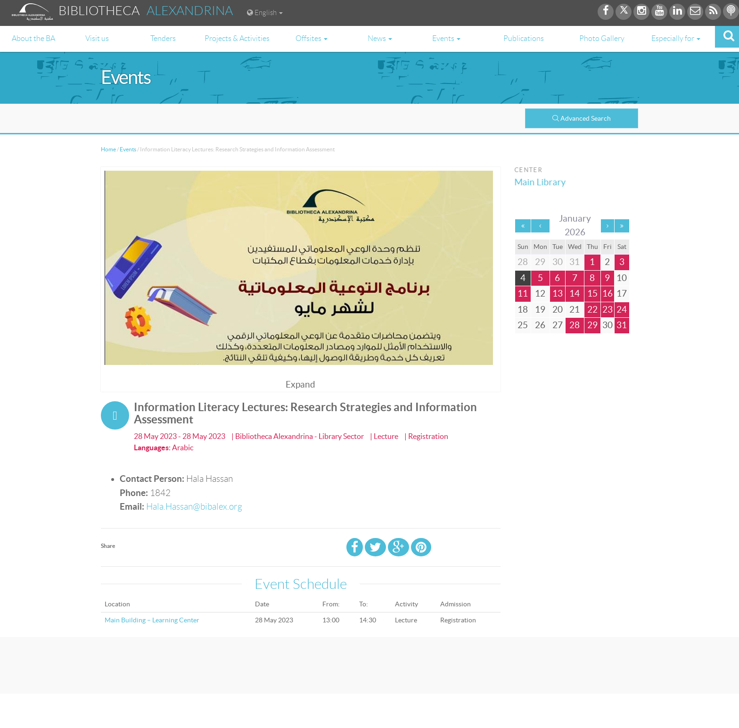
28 (574, 325)
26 (540, 325)
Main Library (542, 182)
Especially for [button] (675, 38)
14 (574, 293)
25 (522, 325)
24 (621, 309)
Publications (523, 38)
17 (621, 293)
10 (621, 278)
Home (108, 149)
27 (557, 325)
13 (557, 293)
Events (128, 149)
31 (621, 325)
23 (607, 309)
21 (574, 309)
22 (592, 309)
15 (592, 293)
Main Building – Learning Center (152, 620)
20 (557, 309)
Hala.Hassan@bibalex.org (194, 507)
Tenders (163, 38)
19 (540, 309)
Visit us (97, 38)
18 (522, 309)
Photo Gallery (601, 38)
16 (607, 293)
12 (540, 293)
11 (522, 293)
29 (592, 325)
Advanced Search (581, 118)
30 (607, 325)
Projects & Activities (237, 38)
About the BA (33, 38)
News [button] (380, 38)
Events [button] (446, 38)
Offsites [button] (312, 38)
